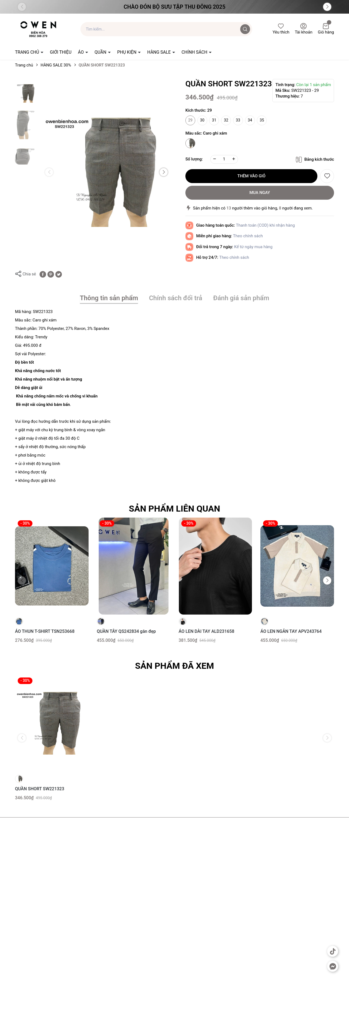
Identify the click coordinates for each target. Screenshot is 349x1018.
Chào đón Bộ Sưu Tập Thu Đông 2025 (174, 7)
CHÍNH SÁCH (195, 52)
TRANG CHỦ (27, 52)
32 (226, 120)
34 (250, 120)
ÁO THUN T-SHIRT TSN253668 (44, 631)
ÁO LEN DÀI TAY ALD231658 (206, 631)
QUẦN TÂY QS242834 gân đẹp (126, 631)
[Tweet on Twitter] (58, 274)
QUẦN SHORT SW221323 (39, 788)
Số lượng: (194, 159)
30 (202, 120)
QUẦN (101, 52)
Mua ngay (259, 192)
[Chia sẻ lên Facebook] (43, 274)
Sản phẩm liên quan (174, 508)
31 (214, 120)
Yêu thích (281, 29)
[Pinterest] (50, 274)
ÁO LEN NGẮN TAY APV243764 (291, 631)
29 (190, 120)
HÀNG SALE (159, 52)
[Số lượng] (224, 159)
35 (262, 120)
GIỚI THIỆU (60, 52)
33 (238, 120)
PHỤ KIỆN (127, 52)
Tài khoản (303, 29)
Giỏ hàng (326, 29)
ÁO (81, 52)
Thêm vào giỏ (251, 176)
